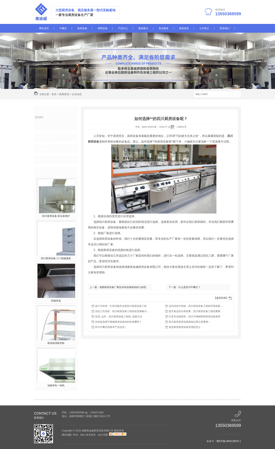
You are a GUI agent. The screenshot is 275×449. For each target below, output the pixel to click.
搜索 (235, 94)
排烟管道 (56, 300)
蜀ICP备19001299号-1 (228, 441)
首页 (54, 94)
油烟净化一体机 (56, 385)
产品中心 (123, 28)
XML (83, 434)
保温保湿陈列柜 (56, 343)
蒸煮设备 (82, 28)
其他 (42, 159)
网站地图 (67, 434)
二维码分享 (181, 127)
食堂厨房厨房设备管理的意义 (185, 327)
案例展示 (143, 28)
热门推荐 (45, 171)
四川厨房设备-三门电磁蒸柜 (56, 258)
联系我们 (225, 28)
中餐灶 (63, 28)
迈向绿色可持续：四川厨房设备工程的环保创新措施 (197, 306)
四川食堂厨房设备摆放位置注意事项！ (189, 321)
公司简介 (204, 28)
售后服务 (164, 28)
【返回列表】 (221, 297)
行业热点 (45, 137)
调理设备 (103, 28)
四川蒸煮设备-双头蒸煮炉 (56, 216)
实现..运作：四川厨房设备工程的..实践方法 (118, 316)
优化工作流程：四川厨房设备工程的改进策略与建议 (123, 311)
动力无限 (103, 434)
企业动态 (77, 94)
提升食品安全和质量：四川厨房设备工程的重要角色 (197, 311)
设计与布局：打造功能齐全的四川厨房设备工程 (121, 306)
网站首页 (44, 28)
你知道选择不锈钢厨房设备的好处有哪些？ (118, 321)
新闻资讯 (184, 28)
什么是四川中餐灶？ (189, 287)
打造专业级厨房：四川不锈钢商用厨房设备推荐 (194, 316)
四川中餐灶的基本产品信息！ (111, 327)
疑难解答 (45, 148)
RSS (76, 434)
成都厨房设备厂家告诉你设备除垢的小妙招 (122, 287)
